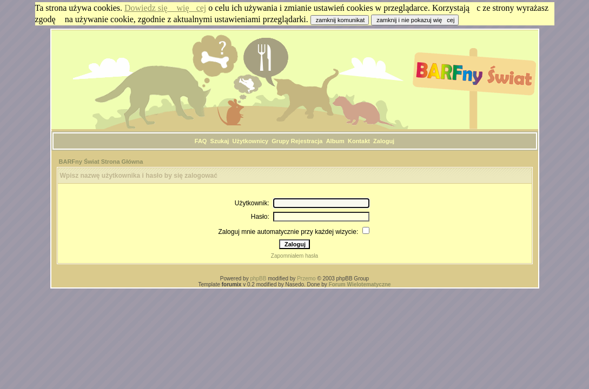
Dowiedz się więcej (165, 7)
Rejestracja (307, 141)
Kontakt (359, 141)
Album (335, 141)
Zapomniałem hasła (294, 256)
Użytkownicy (251, 141)
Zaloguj (383, 141)
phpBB (258, 278)
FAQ (201, 141)
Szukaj (219, 141)
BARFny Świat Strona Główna (101, 161)
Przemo (306, 278)
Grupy (280, 141)
